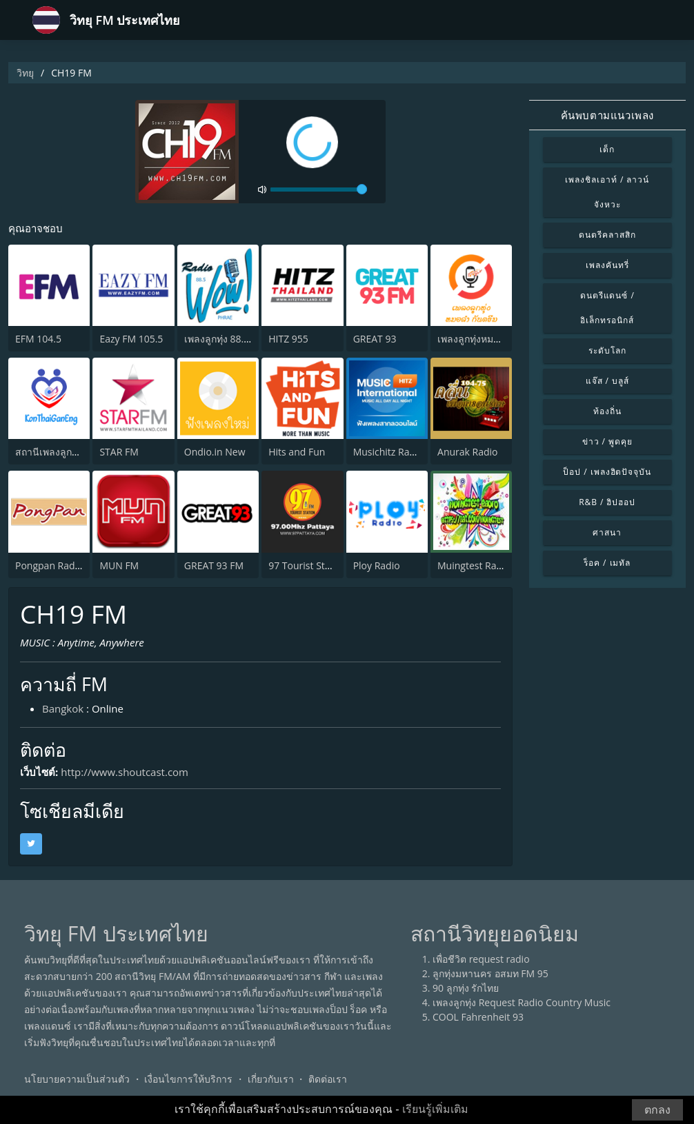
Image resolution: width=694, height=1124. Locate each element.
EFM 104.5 (38, 338)
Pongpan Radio (49, 565)
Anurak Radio (467, 451)
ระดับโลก (607, 350)
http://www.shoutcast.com (124, 772)
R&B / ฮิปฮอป (607, 502)
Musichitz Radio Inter (400, 451)
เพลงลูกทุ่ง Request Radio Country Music (522, 1002)
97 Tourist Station (308, 565)
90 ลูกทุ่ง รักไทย (466, 987)
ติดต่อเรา (327, 1078)
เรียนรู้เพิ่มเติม (435, 1109)
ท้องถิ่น (607, 411)
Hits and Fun (296, 451)
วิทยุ (25, 72)
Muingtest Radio (473, 565)
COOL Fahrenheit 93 (478, 1016)
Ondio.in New (215, 451)
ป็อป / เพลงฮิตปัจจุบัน (607, 472)
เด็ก (607, 149)
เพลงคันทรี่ (607, 265)
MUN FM (119, 565)
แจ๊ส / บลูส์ (607, 381)
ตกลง (657, 1110)
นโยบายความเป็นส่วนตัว (77, 1078)
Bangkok (62, 708)
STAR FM (118, 451)
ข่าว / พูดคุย (607, 441)
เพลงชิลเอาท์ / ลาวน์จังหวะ (607, 192)
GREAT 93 (375, 338)
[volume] (318, 190)
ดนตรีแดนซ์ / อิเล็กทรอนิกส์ (607, 307)
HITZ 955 (288, 338)
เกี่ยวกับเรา (271, 1078)
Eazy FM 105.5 (131, 338)
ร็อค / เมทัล (607, 563)
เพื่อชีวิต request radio (481, 958)
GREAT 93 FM (214, 565)
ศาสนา (607, 532)
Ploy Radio (376, 565)
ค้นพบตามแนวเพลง (607, 115)
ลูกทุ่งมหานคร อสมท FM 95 (490, 973)
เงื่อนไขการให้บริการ (188, 1078)
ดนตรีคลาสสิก (607, 235)
